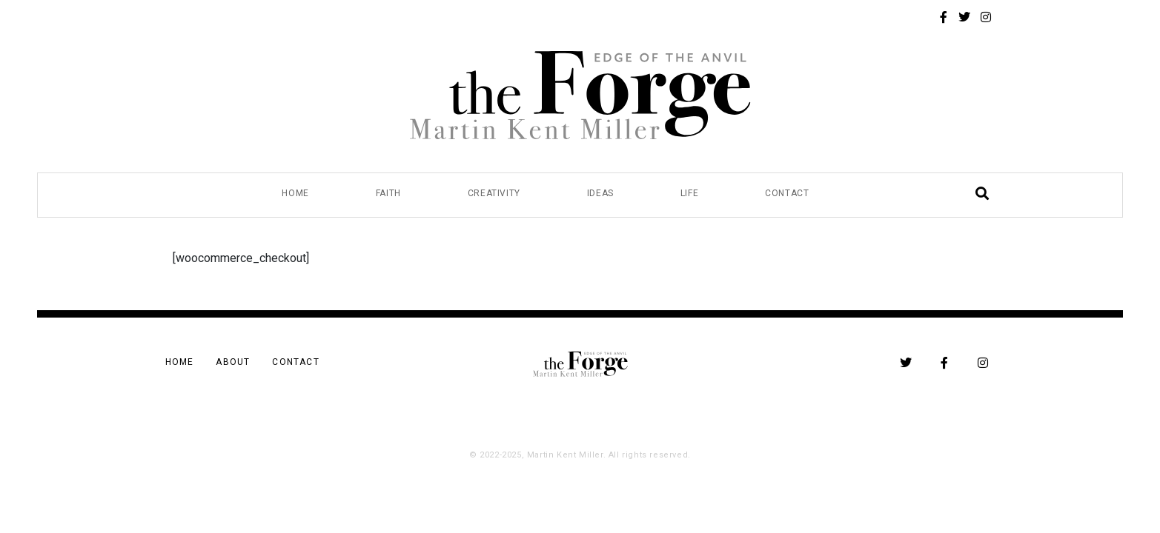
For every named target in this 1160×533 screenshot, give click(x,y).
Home (295, 193)
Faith (388, 193)
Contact (787, 193)
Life (689, 193)
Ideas (600, 193)
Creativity (494, 193)
